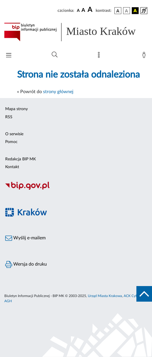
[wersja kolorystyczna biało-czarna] (126, 10)
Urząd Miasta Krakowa (105, 296)
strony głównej (58, 91)
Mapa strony (16, 109)
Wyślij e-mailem (25, 238)
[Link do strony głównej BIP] (76, 32)
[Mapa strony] (100, 56)
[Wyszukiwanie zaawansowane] (55, 55)
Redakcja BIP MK (20, 159)
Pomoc (11, 142)
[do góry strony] (144, 294)
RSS (8, 117)
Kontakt (12, 167)
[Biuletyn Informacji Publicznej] (76, 189)
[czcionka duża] (90, 10)
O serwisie (14, 134)
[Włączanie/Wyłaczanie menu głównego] (8, 56)
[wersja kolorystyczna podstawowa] (118, 10)
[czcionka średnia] (83, 10)
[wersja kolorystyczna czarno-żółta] (135, 10)
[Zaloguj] (145, 56)
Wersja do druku (26, 264)
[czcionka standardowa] (78, 10)
